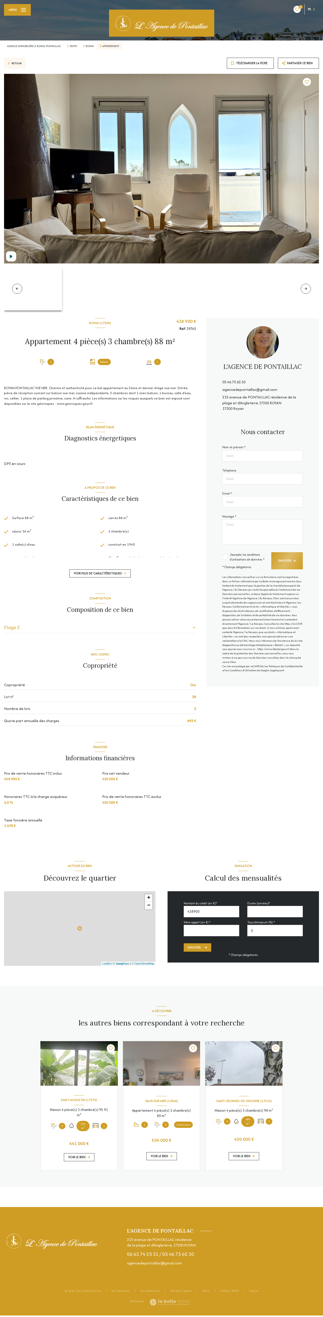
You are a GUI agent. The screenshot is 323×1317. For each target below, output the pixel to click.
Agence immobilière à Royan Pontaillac (34, 46)
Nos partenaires (150, 1292)
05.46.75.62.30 (234, 382)
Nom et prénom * (234, 447)
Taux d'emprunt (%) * (261, 924)
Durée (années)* (258, 905)
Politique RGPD (229, 1292)
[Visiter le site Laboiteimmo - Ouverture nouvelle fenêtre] (169, 1304)
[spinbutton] (275, 932)
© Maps (121, 965)
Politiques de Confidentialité (286, 666)
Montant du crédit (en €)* (200, 905)
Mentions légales (181, 1292)
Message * (229, 516)
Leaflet (106, 965)
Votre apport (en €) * (197, 924)
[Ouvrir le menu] (17, 10)
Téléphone (229, 470)
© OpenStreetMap (143, 965)
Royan (90, 46)
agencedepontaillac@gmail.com (249, 389)
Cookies (254, 1292)
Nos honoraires (121, 1292)
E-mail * (227, 493)
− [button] (148, 907)
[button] (306, 289)
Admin (206, 1292)
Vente (73, 46)
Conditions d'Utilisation (243, 670)
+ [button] (148, 899)
